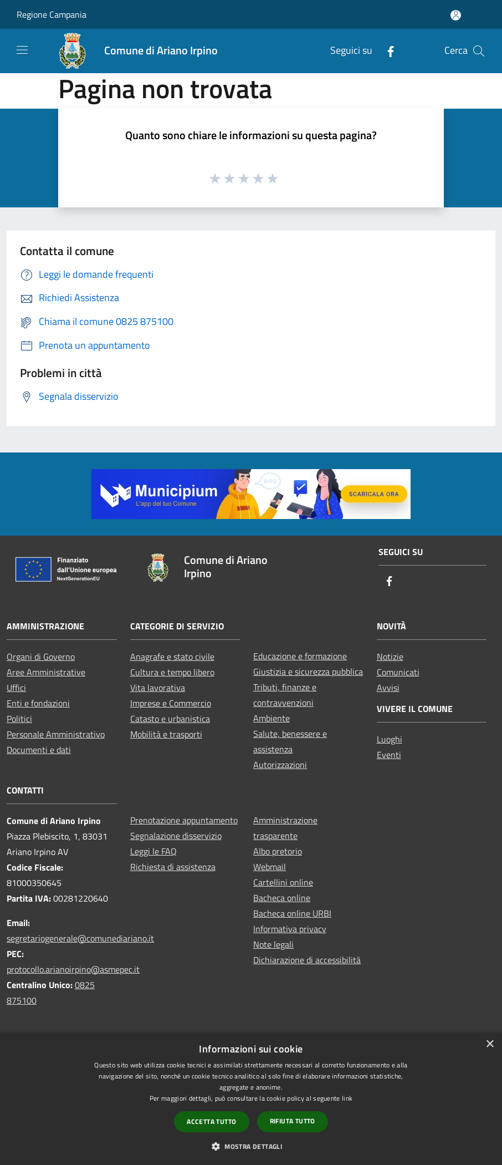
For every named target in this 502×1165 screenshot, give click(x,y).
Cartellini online (283, 882)
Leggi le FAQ (153, 851)
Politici (19, 718)
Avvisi (388, 687)
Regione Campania (51, 14)
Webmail (269, 866)
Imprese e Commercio (170, 703)
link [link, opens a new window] (347, 1098)
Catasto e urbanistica (170, 718)
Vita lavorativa (157, 687)
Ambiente (271, 718)
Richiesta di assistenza (173, 866)
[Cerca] (478, 51)
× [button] (489, 1044)
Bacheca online (281, 897)
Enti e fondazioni (38, 703)
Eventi (389, 754)
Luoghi (389, 739)
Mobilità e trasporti (166, 734)
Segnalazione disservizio (176, 835)
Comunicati (398, 672)
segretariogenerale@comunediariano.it (80, 938)
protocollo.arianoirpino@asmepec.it (73, 969)
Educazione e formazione (300, 656)
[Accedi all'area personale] (456, 15)
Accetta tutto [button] (211, 1121)
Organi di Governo (41, 656)
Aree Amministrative (46, 672)
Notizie (390, 656)
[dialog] (251, 1098)
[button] (251, 1146)
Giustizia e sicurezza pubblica (308, 671)
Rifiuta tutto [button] (292, 1121)
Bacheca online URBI (292, 913)
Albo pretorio (277, 851)
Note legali (273, 944)
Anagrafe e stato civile (172, 656)
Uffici (16, 687)
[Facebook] (386, 50)
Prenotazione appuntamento (184, 820)
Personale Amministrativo (56, 734)
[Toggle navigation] (22, 50)
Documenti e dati (39, 749)
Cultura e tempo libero (172, 672)
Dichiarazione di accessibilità (307, 959)
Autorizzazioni (280, 764)
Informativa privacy (289, 928)
